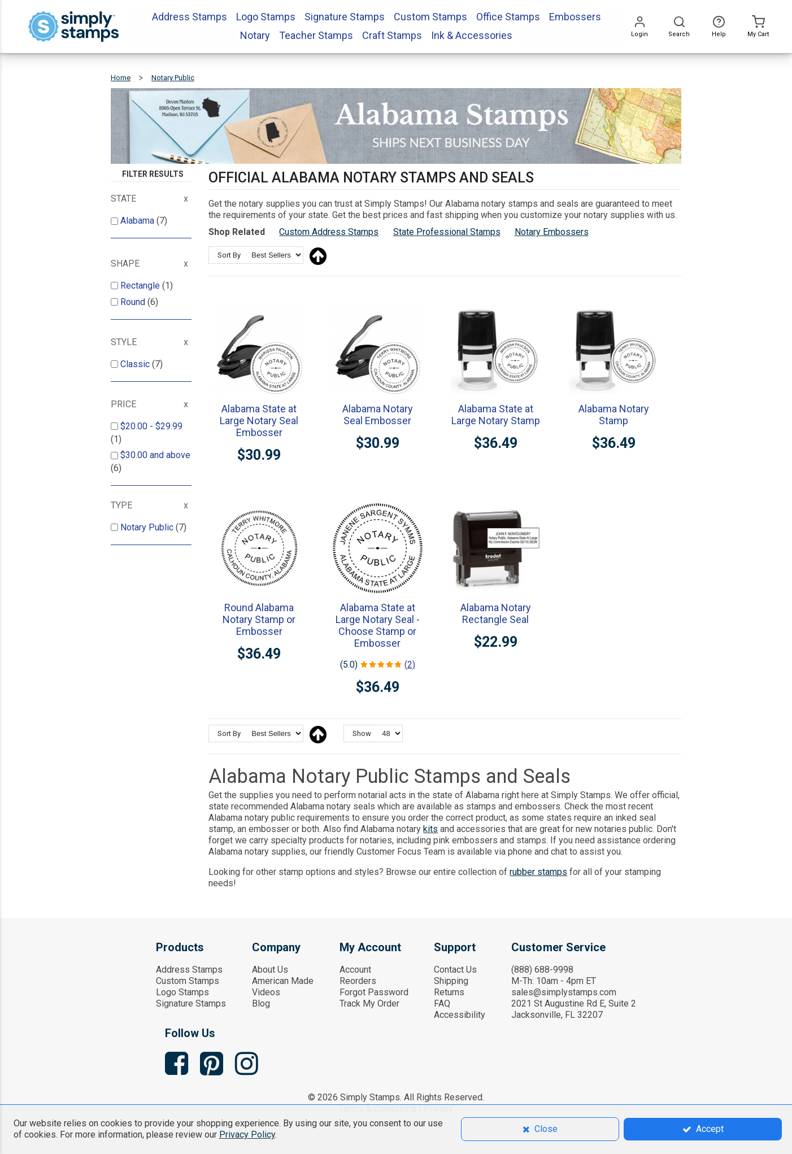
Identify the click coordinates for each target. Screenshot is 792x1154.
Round (133, 302)
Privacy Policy (247, 1134)
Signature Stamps (191, 1003)
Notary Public (148, 527)
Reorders (358, 981)
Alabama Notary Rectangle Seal (495, 613)
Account (355, 969)
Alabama (138, 220)
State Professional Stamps (447, 232)
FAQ (442, 1003)
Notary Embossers (552, 232)
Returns (449, 992)
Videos (266, 992)
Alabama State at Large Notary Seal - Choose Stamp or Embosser (378, 625)
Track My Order (369, 1003)
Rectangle (141, 285)
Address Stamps (189, 969)
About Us (270, 969)
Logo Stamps (182, 992)
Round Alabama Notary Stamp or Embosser (259, 619)
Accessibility (459, 1014)
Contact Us (455, 969)
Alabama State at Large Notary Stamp (495, 414)
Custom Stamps (187, 981)
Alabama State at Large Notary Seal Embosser (259, 420)
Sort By (229, 255)
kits (430, 829)
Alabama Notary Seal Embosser (377, 414)
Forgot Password (374, 992)
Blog (261, 1003)
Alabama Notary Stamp (613, 414)
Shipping (451, 981)
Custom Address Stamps (328, 232)
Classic (136, 364)
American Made (283, 981)
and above (155, 455)
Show (362, 733)
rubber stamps (538, 871)
